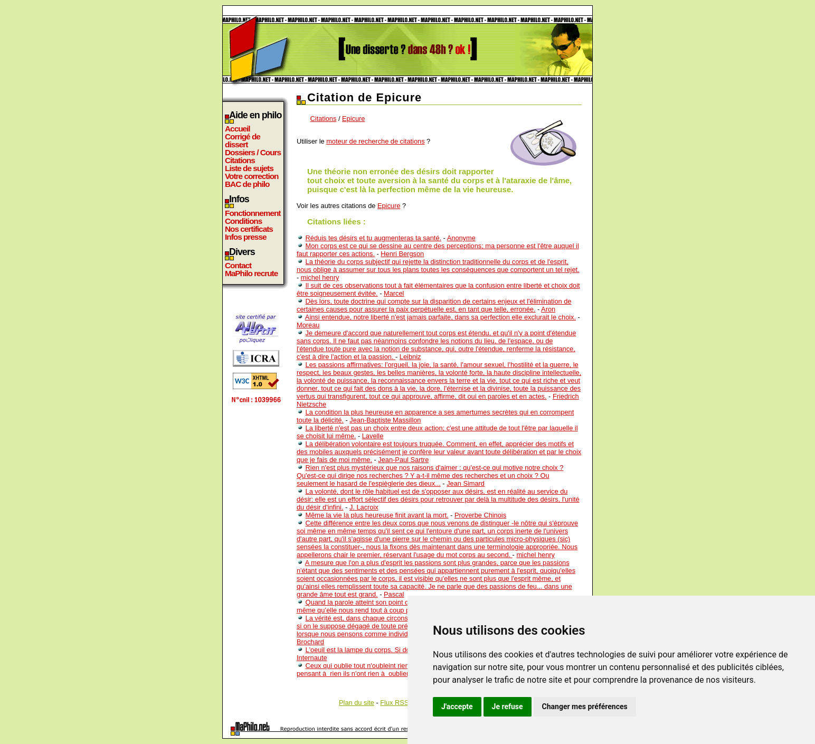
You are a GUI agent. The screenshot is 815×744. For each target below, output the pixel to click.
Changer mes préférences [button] (585, 706)
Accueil (237, 129)
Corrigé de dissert (242, 140)
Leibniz (410, 357)
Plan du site (356, 703)
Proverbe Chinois (480, 515)
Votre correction (252, 176)
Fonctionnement (252, 213)
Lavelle (373, 436)
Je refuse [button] (507, 706)
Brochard (310, 642)
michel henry (320, 277)
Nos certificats (249, 229)
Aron (548, 309)
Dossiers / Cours (253, 152)
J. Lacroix (363, 507)
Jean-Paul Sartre (403, 460)
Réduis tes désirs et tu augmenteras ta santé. (374, 238)
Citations (240, 160)
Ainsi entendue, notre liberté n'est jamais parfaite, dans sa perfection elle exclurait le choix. (440, 317)
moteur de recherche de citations (375, 141)
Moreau (308, 325)
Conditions (243, 221)
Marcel (394, 293)
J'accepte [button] (457, 706)
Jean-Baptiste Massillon (385, 420)
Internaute (312, 658)
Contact (238, 265)
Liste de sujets (249, 168)
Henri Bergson (402, 254)
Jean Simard (466, 483)
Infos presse (245, 237)
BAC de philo (247, 184)
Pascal (394, 594)
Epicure (353, 119)
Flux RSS (394, 703)
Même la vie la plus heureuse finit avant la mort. (377, 515)
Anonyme (461, 238)
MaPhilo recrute (251, 273)
